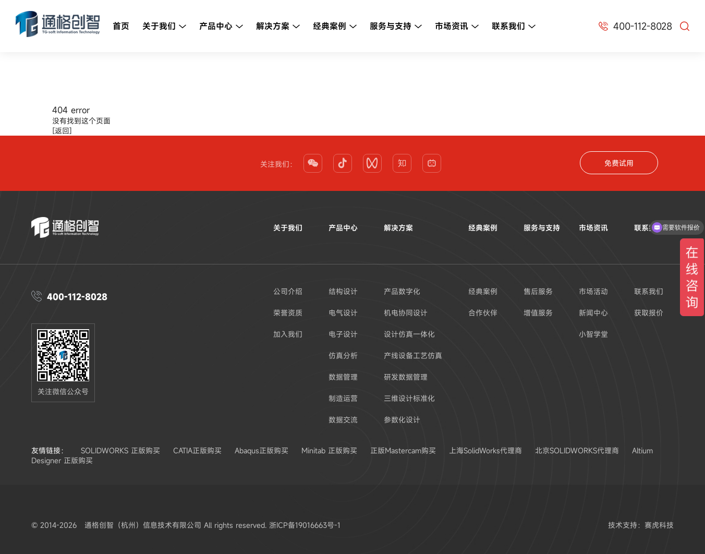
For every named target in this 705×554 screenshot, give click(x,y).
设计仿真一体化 (409, 334)
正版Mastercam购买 (403, 450)
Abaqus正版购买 (261, 450)
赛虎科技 (659, 525)
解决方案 (278, 27)
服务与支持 (396, 27)
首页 (121, 26)
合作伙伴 (482, 313)
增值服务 (538, 313)
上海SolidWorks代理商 (485, 450)
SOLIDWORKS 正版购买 (120, 450)
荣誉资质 (287, 313)
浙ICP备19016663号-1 (305, 525)
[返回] (62, 131)
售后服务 (538, 291)
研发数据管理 (406, 377)
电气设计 (343, 313)
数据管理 (343, 377)
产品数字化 (402, 291)
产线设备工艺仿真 (413, 355)
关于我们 (164, 27)
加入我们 (287, 334)
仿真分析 (343, 355)
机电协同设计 (406, 313)
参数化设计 (402, 420)
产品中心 (221, 27)
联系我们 (514, 27)
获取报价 (648, 313)
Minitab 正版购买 (329, 450)
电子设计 (343, 334)
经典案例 (335, 27)
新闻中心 (593, 313)
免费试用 (619, 163)
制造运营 (343, 398)
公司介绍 (287, 291)
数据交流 (343, 420)
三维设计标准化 (409, 398)
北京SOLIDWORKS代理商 (577, 450)
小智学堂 (593, 334)
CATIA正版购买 (197, 450)
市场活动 (593, 291)
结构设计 (343, 291)
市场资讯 (457, 27)
